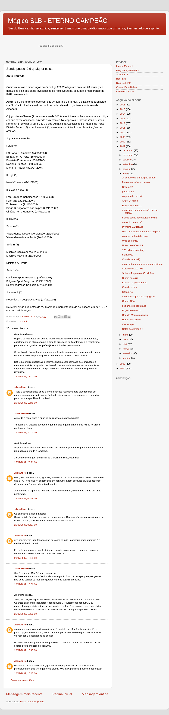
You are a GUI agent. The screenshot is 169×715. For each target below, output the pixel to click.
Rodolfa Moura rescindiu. (135, 315)
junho (126, 334)
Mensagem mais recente (24, 694)
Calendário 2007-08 (132, 268)
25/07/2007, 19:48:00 (25, 402)
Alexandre (20, 472)
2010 (123, 132)
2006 (123, 364)
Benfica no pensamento (134, 282)
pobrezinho (128, 191)
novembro (128, 155)
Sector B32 (122, 74)
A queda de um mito (132, 196)
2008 (123, 141)
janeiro (126, 358)
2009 (123, 137)
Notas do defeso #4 (132, 329)
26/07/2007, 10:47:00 (25, 673)
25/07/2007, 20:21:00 (25, 462)
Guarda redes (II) (131, 259)
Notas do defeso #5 (132, 245)
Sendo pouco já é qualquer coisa (139, 217)
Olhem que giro (130, 278)
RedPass (121, 78)
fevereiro (128, 353)
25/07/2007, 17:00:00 (25, 376)
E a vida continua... (132, 205)
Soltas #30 (127, 254)
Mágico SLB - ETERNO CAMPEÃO (58, 20)
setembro (128, 164)
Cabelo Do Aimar (125, 91)
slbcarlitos (20, 387)
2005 (123, 368)
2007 (123, 146)
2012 (123, 123)
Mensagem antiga (95, 694)
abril (125, 344)
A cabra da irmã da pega (135, 236)
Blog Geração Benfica (127, 70)
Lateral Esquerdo (125, 66)
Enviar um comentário (22, 680)
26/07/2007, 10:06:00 (25, 584)
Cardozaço (128, 324)
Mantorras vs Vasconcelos (136, 182)
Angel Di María (130, 200)
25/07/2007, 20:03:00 (25, 432)
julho (125, 173)
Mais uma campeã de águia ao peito (141, 231)
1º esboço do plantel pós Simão (139, 177)
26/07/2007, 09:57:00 (25, 525)
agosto (126, 169)
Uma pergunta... (130, 240)
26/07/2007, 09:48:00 (25, 498)
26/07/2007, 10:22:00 (25, 614)
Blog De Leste (123, 83)
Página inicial (62, 694)
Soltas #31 (127, 187)
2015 (123, 109)
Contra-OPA (128, 301)
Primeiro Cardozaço (132, 227)
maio (126, 339)
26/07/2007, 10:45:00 (25, 650)
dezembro (128, 150)
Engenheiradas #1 (132, 310)
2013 (123, 118)
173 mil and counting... (134, 250)
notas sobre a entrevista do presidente (142, 264)
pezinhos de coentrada (134, 306)
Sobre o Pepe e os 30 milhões (138, 273)
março (126, 348)
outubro (127, 159)
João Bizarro (21, 413)
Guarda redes (129, 287)
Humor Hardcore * (131, 319)
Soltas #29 (127, 292)
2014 (123, 113)
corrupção (23, 321)
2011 (123, 127)
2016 (123, 104)
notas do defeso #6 (132, 222)
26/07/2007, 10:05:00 (25, 558)
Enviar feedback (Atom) (32, 701)
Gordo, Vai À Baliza (126, 87)
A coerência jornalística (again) (138, 296)
